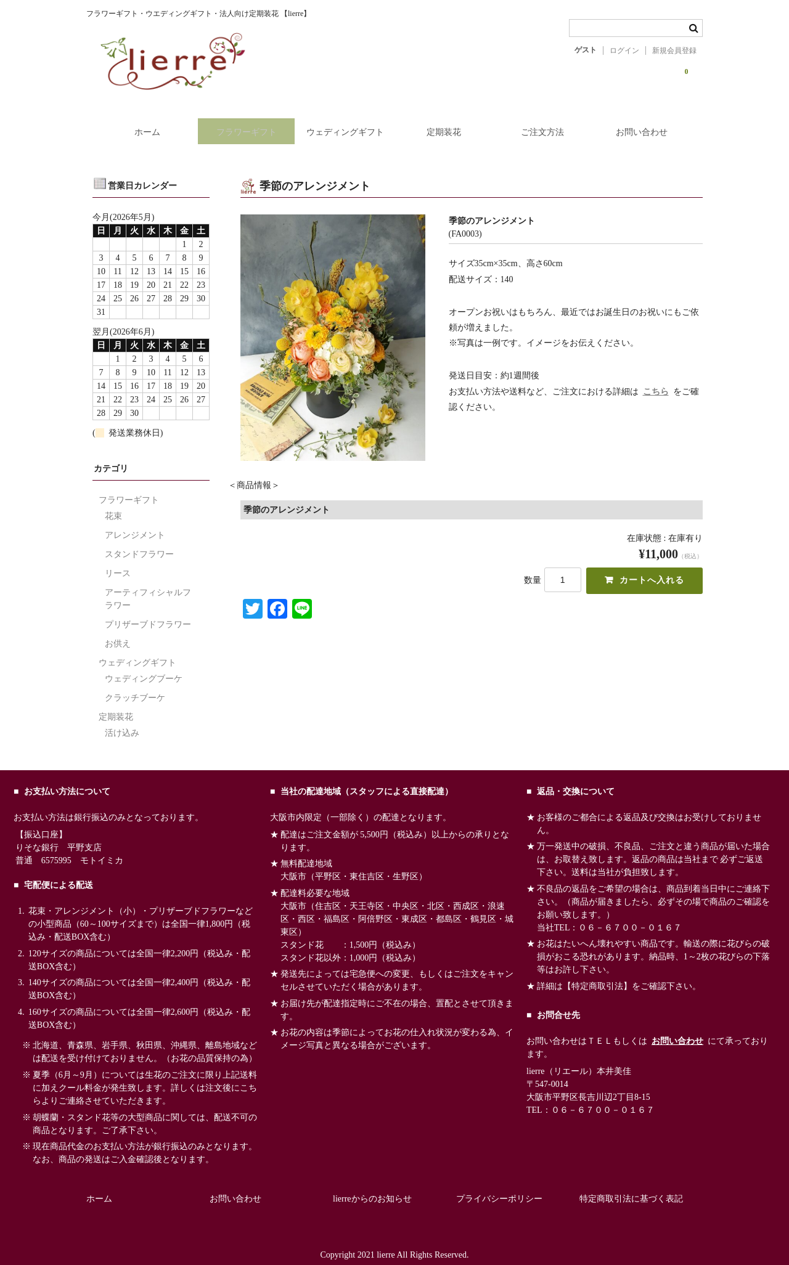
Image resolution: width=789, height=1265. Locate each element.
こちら (656, 379)
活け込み (122, 721)
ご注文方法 (548, 124)
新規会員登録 (674, 50)
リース (118, 561)
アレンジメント (135, 523)
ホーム (138, 124)
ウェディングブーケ (143, 667)
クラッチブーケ (135, 686)
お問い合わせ (651, 124)
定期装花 (445, 124)
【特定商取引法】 (597, 974)
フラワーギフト (241, 124)
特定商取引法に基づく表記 (631, 1187)
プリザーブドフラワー (148, 612)
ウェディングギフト (343, 124)
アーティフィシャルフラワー (148, 587)
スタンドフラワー (139, 542)
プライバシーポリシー (499, 1187)
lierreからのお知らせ (372, 1187)
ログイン (624, 50)
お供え (118, 632)
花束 (113, 504)
